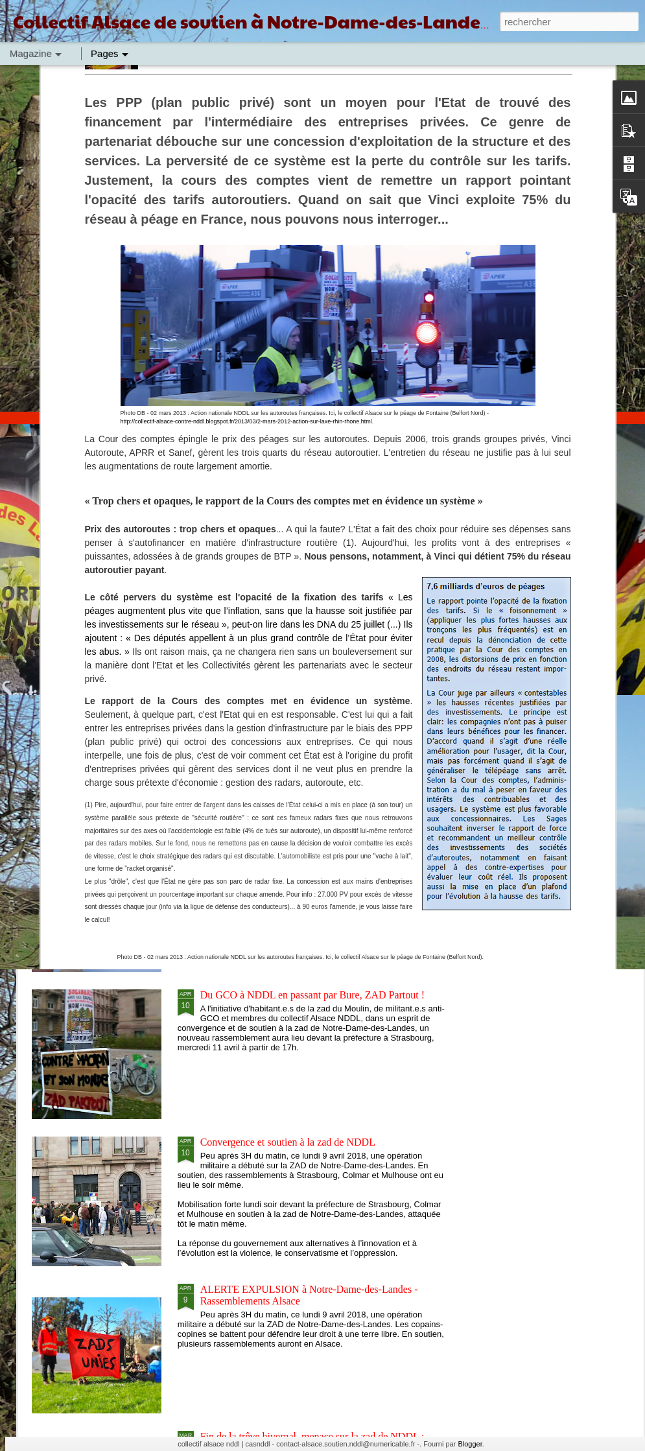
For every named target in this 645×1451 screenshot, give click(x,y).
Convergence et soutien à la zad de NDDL (287, 1142)
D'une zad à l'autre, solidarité (260, 847)
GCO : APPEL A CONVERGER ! (242, 596)
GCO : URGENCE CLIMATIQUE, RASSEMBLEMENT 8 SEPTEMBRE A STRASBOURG (410, 614)
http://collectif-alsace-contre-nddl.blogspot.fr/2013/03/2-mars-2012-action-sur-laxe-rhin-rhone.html (246, 221)
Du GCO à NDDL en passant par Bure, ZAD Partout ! (312, 994)
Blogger (470, 1444)
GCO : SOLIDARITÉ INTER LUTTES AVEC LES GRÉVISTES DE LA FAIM (104, 608)
